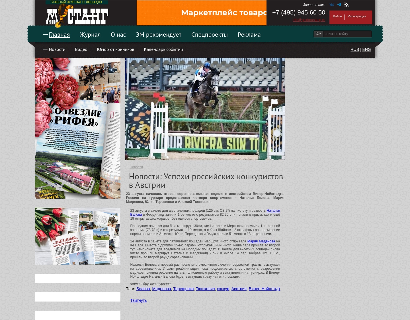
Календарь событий (163, 49)
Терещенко (183, 288)
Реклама (249, 34)
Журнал (90, 34)
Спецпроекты (209, 34)
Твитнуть (138, 300)
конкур (223, 288)
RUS (354, 49)
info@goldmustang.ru (309, 20)
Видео (81, 49)
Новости (57, 49)
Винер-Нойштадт (264, 288)
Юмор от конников (115, 49)
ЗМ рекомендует (159, 34)
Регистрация (357, 16)
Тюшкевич (205, 288)
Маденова (161, 288)
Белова (143, 288)
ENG (366, 49)
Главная (59, 34)
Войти (337, 16)
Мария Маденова (261, 241)
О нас (118, 34)
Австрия (239, 288)
